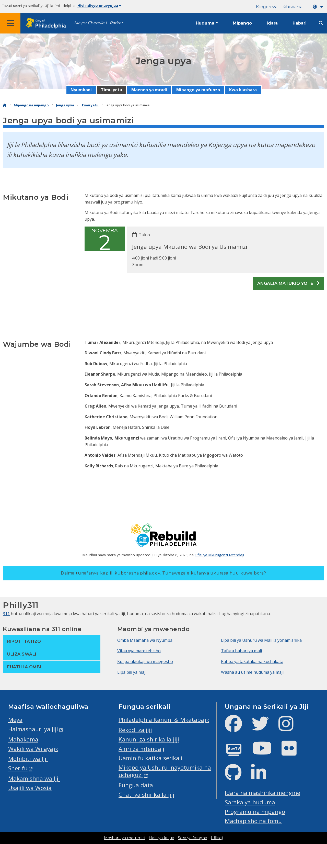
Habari (300, 23)
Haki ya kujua (161, 838)
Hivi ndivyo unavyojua (99, 6)
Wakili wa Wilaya (30, 749)
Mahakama (23, 739)
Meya (15, 720)
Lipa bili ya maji (131, 672)
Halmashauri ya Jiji (33, 729)
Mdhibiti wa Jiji (28, 759)
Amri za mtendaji (141, 749)
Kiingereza (266, 6)
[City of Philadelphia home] (47, 23)
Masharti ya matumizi (124, 838)
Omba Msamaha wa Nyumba (144, 640)
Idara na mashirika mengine (262, 793)
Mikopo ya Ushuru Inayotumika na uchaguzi (165, 771)
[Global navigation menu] (10, 23)
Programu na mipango (255, 812)
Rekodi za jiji (135, 730)
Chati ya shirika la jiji (146, 794)
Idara (272, 23)
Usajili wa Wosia (30, 788)
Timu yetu (111, 90)
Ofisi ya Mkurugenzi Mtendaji (219, 554)
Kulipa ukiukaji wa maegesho (145, 661)
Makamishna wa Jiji (34, 778)
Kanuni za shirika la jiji (149, 739)
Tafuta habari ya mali (241, 651)
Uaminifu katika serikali (150, 758)
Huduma (205, 23)
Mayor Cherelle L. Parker (98, 22)
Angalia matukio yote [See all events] (288, 283)
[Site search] (321, 23)
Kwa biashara (243, 90)
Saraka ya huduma (250, 802)
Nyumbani (81, 90)
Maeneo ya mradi (149, 90)
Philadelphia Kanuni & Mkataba (161, 720)
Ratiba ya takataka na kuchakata (252, 661)
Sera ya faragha (192, 838)
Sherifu (18, 768)
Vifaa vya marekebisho (139, 651)
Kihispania (292, 6)
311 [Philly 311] (6, 613)
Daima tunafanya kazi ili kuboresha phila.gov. (163, 573)
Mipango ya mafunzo (198, 90)
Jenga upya (65, 105)
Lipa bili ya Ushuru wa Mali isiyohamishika (261, 640)
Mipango (242, 23)
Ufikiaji (217, 838)
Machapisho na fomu (253, 821)
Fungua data (136, 785)
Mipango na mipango (31, 105)
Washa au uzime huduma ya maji (252, 672)
